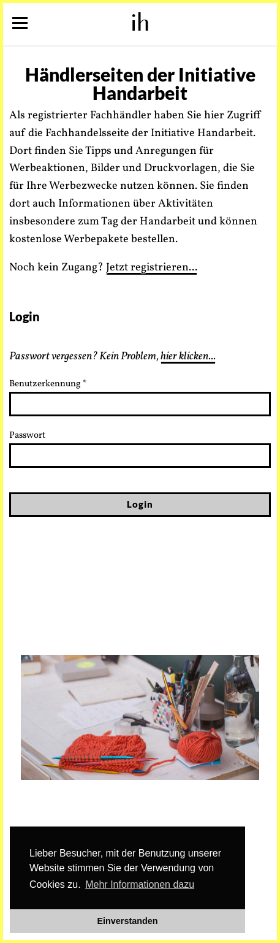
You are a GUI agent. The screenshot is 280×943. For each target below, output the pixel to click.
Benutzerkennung (48, 384)
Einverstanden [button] (127, 921)
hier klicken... (188, 356)
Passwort (27, 435)
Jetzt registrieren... (151, 267)
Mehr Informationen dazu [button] (139, 884)
